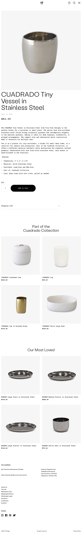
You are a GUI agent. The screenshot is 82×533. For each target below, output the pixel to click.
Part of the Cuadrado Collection (41, 228)
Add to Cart (23, 188)
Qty (2, 182)
